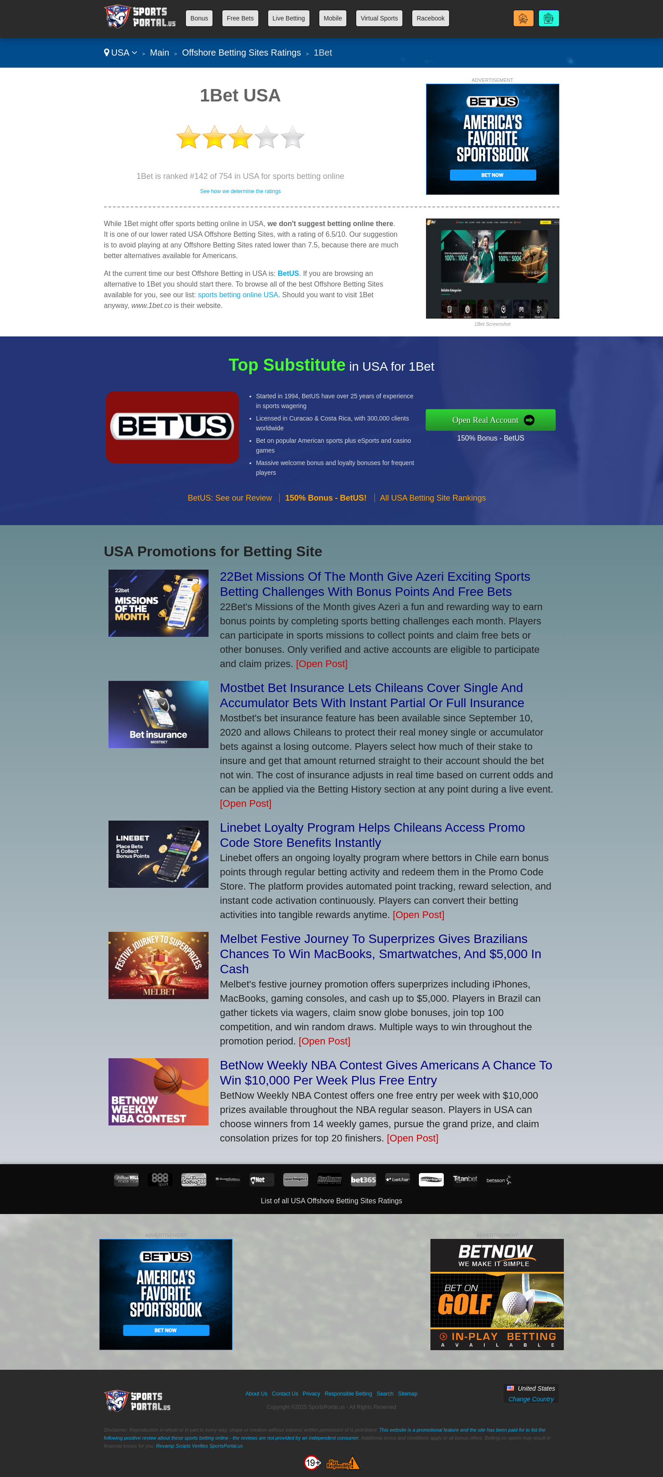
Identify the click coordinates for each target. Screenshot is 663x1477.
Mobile (333, 18)
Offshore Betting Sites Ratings (241, 52)
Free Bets (240, 18)
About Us (256, 1394)
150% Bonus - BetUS (499, 436)
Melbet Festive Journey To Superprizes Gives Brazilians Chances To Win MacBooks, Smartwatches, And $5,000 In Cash (381, 954)
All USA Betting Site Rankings (433, 506)
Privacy (311, 1394)
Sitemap (408, 1394)
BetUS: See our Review (230, 506)
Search (385, 1394)
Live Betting (289, 18)
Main (159, 52)
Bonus (199, 18)
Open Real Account (494, 419)
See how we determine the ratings (240, 191)
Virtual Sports (379, 18)
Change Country (531, 1399)
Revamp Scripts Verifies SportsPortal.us (199, 1446)
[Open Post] (322, 663)
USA (120, 52)
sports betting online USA (238, 295)
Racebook (431, 18)
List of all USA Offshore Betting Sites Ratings (331, 1201)
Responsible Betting (348, 1394)
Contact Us (285, 1394)
